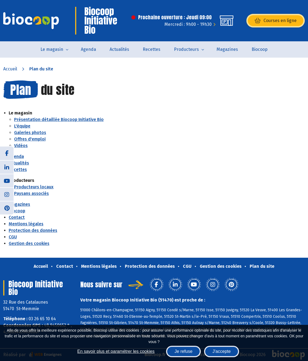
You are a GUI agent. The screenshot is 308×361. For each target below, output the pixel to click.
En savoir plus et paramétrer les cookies (116, 351)
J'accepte (221, 351)
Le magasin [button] (51, 49)
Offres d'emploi (30, 139)
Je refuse (183, 351)
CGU (13, 236)
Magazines (227, 49)
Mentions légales (26, 223)
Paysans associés (31, 193)
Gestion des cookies (29, 243)
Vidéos (21, 145)
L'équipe (22, 126)
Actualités (119, 49)
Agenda (88, 49)
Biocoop (260, 49)
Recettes (151, 49)
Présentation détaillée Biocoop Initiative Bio (59, 119)
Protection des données (33, 230)
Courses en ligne (276, 20)
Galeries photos (30, 132)
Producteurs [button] (186, 49)
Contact (17, 217)
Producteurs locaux (33, 186)
